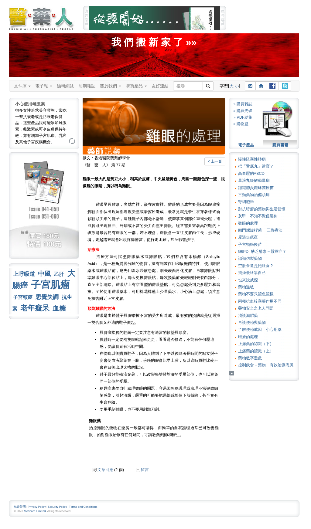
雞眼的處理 (248, 223)
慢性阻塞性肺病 (252, 159)
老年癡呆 (35, 308)
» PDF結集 (243, 117)
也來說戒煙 (248, 280)
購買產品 (136, 85)
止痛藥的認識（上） (256, 351)
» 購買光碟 (243, 110)
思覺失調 (47, 296)
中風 (44, 273)
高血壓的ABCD (251, 173)
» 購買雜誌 (243, 104)
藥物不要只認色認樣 (256, 294)
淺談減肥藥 (248, 315)
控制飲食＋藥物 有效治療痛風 (265, 365)
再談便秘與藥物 (252, 322)
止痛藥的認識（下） (256, 343)
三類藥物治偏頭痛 (254, 194)
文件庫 (22, 85)
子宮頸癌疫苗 (250, 244)
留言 (142, 469)
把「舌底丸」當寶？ (256, 166)
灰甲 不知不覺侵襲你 (258, 216)
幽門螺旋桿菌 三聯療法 (260, 230)
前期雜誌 (86, 85)
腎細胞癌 (246, 201)
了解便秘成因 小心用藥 (260, 329)
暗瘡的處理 (248, 336)
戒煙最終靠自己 (252, 272)
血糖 (59, 308)
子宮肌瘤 (50, 284)
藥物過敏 (246, 287)
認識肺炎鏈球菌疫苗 (256, 187)
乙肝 (59, 274)
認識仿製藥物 (250, 258)
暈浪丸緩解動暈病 (254, 180)
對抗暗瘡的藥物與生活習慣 (261, 209)
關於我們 (110, 85)
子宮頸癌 (22, 297)
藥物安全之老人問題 (256, 308)
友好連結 (160, 85)
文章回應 (103, 469)
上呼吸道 (24, 274)
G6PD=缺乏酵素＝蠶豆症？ (262, 251)
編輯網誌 (65, 85)
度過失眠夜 (248, 237)
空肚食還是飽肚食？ (256, 265)
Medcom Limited (35, 511)
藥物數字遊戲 (250, 358)
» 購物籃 (241, 123)
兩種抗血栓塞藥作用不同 (260, 301)
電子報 (43, 85)
